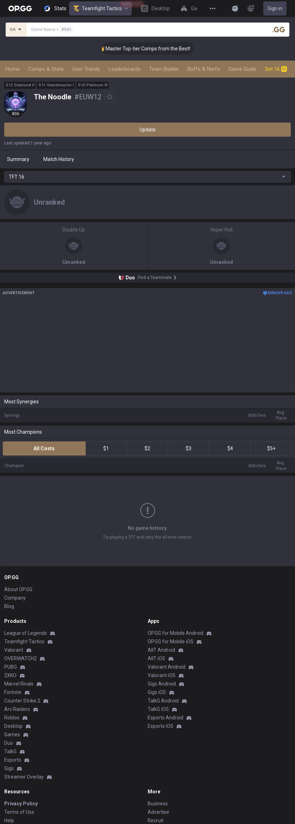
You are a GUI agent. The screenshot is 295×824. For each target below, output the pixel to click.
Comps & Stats (46, 69)
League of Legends (25, 579)
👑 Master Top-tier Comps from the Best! (151, 48)
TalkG (10, 698)
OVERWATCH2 (20, 605)
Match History (58, 159)
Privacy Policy (21, 750)
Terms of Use (19, 758)
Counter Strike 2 (22, 647)
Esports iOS (160, 672)
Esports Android (165, 664)
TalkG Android (163, 647)
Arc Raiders (17, 655)
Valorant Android (166, 613)
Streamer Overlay (24, 723)
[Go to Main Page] (20, 8)
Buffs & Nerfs (204, 69)
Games (12, 681)
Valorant (13, 596)
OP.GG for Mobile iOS (170, 588)
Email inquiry (18, 775)
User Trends (86, 69)
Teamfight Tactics (100, 8)
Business (158, 750)
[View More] (212, 8)
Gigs (9, 715)
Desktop (13, 672)
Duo (8, 689)
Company (15, 544)
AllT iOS (156, 605)
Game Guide (242, 69)
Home (13, 69)
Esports (12, 706)
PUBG (10, 613)
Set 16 (276, 69)
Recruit (156, 767)
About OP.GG (18, 536)
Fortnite (12, 639)
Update (148, 129)
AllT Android (161, 596)
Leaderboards (125, 69)
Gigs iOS (157, 639)
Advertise (158, 758)
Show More (147, 505)
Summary (18, 159)
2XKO (10, 622)
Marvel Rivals (18, 630)
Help (9, 767)
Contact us (16, 784)
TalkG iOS (158, 655)
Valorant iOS (162, 622)
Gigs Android (162, 630)
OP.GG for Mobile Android (175, 579)
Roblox (11, 664)
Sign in (275, 8)
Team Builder (164, 69)
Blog (9, 553)
